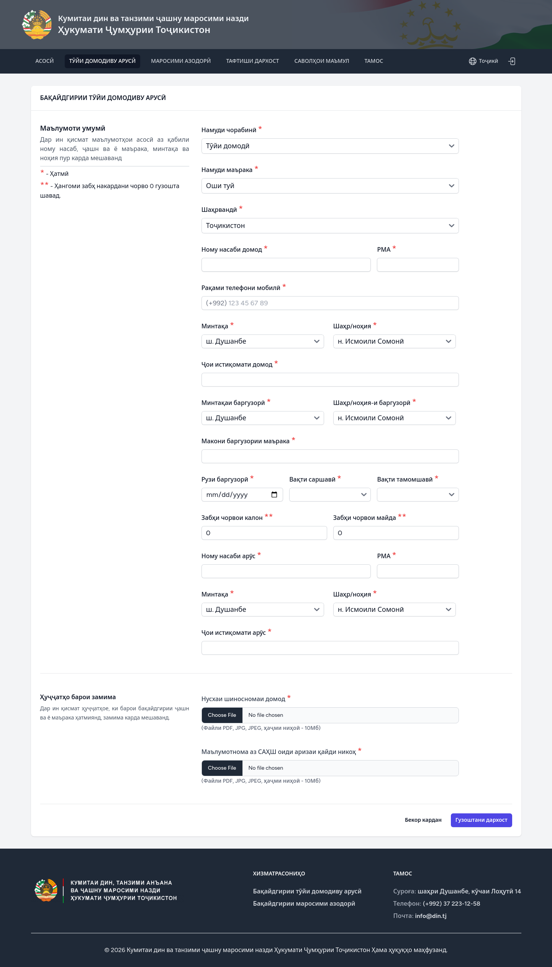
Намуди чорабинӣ (231, 128)
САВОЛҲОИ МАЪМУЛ (321, 61)
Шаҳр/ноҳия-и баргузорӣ (374, 401)
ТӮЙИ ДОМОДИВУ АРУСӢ (102, 61)
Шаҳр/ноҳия (355, 325)
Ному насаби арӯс (231, 555)
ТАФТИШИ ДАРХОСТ (252, 61)
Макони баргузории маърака (248, 440)
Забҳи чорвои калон (237, 516)
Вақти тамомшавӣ (408, 478)
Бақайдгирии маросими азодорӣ (304, 903)
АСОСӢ (45, 61)
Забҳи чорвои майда (369, 516)
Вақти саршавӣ (315, 478)
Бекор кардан (423, 820)
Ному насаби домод (234, 248)
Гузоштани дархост (481, 820)
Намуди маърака (230, 168)
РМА (386, 248)
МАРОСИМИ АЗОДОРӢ (181, 61)
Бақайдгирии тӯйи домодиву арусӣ (307, 891)
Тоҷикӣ (483, 61)
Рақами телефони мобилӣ (244, 286)
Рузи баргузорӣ (227, 478)
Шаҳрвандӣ (222, 208)
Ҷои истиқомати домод (239, 363)
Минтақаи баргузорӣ (236, 401)
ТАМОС (374, 61)
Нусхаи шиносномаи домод (246, 697)
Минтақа (217, 325)
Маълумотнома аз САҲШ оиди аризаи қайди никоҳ (281, 750)
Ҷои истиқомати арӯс (236, 631)
